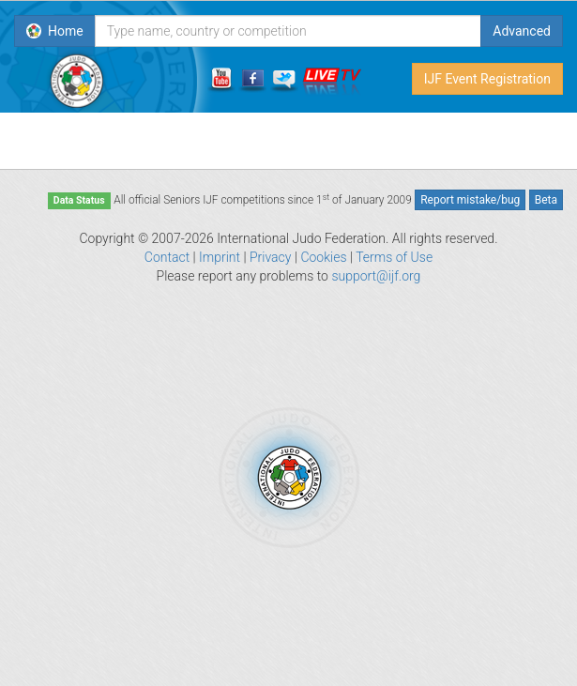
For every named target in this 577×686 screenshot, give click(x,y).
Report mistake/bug (470, 199)
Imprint (219, 257)
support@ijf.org (375, 275)
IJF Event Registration (487, 78)
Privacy (270, 257)
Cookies (323, 257)
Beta (546, 199)
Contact (167, 257)
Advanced (522, 30)
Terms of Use (394, 257)
